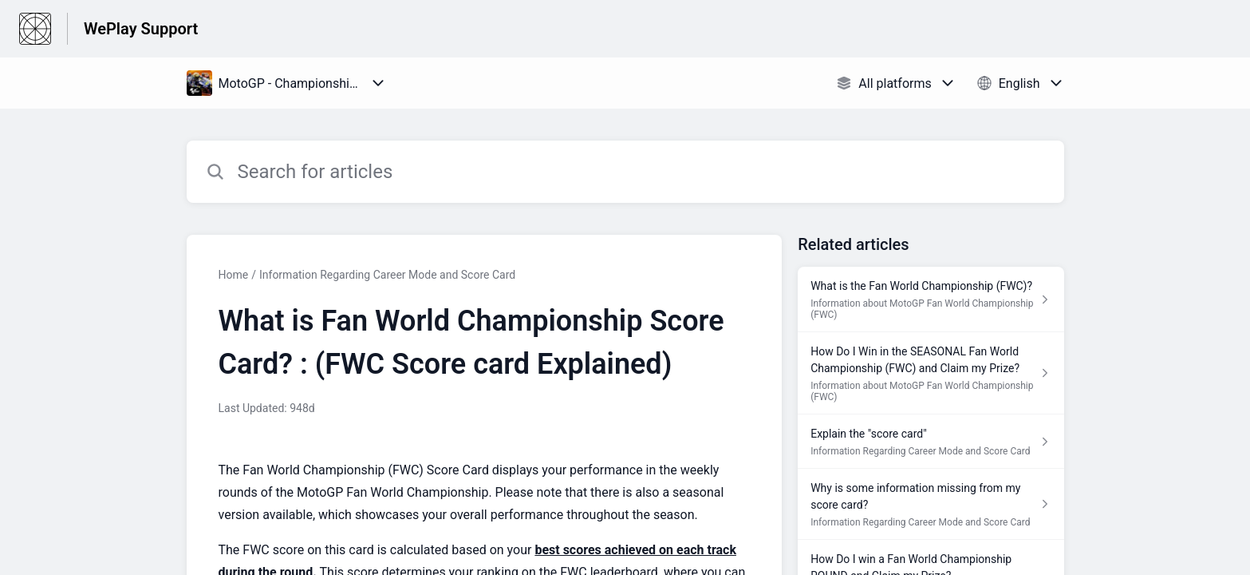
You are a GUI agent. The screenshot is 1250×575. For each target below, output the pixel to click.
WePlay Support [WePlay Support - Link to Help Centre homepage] (141, 28)
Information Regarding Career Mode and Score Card (387, 274)
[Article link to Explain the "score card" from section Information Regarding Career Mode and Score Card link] (930, 441)
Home (234, 274)
